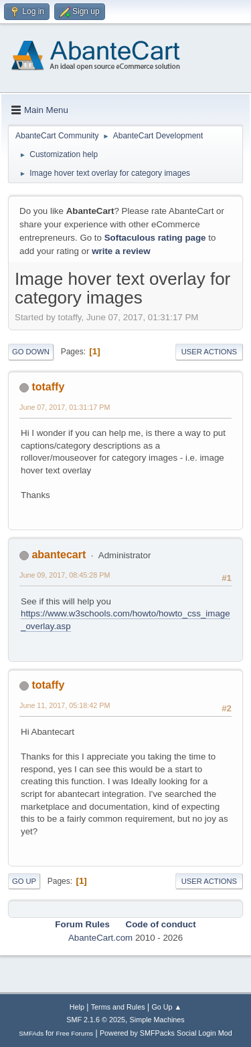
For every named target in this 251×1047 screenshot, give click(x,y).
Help (77, 1007)
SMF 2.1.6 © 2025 (95, 1020)
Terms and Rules (118, 1007)
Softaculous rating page (155, 238)
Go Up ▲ (166, 1007)
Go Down (31, 352)
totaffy (47, 386)
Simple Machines (157, 1020)
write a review (121, 251)
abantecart (58, 554)
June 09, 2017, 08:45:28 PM (64, 575)
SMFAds (31, 1033)
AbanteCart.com (100, 938)
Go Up (24, 881)
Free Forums (75, 1033)
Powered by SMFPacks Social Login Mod (166, 1033)
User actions (209, 352)
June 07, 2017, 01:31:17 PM (64, 407)
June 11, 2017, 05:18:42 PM (64, 705)
